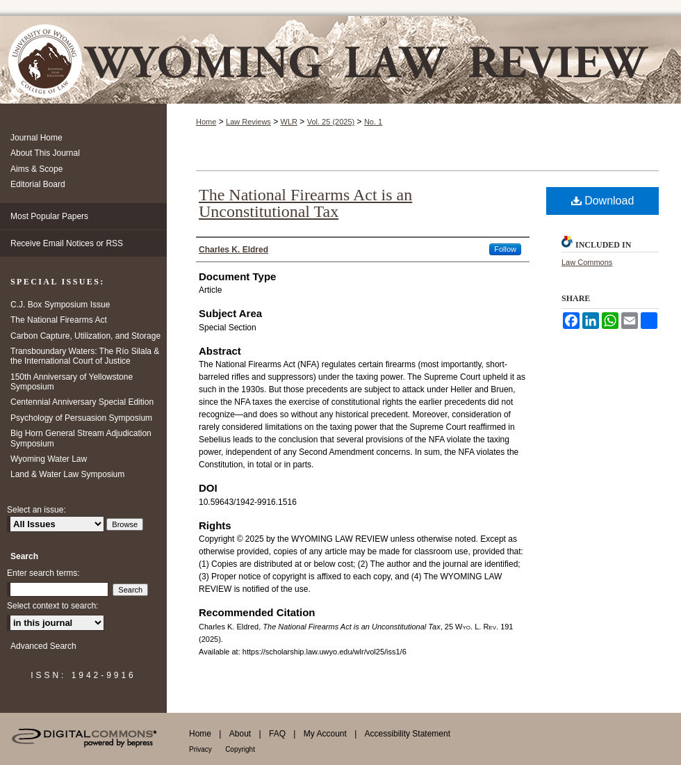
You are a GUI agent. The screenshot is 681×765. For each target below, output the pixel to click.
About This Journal (45, 153)
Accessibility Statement (407, 734)
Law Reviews (248, 122)
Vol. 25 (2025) (331, 122)
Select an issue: (36, 510)
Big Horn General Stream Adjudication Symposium (80, 438)
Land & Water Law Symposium (67, 474)
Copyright (240, 749)
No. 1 (373, 122)
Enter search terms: (43, 573)
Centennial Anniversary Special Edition (82, 402)
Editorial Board (37, 184)
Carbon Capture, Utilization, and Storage (85, 336)
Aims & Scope (36, 169)
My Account (325, 734)
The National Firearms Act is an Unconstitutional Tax (305, 203)
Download (602, 201)
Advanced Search (43, 646)
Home (206, 122)
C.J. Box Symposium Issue (60, 304)
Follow (505, 249)
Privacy (200, 749)
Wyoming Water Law (48, 459)
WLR (289, 122)
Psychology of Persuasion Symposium (81, 418)
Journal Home (36, 138)
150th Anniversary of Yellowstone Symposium (71, 382)
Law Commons (586, 262)
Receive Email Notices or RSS (66, 243)
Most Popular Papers (49, 216)
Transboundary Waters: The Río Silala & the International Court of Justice (84, 356)
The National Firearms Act (58, 320)
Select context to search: (52, 606)
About (240, 734)
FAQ (277, 734)
